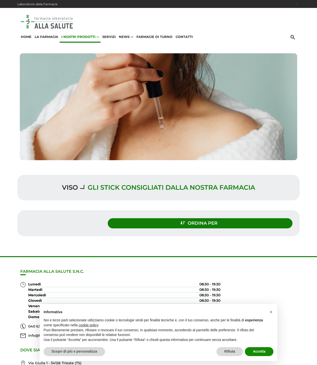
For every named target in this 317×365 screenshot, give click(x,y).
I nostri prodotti (276, 281)
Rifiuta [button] (229, 351)
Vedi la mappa (136, 295)
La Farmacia (44, 41)
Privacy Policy (282, 354)
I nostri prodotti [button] (78, 41)
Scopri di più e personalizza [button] (74, 351)
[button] (271, 312)
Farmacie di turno (153, 41)
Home (24, 41)
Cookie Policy (285, 359)
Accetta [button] (259, 351)
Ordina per (256, 220)
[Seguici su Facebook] (297, 3)
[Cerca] (294, 41)
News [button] (124, 41)
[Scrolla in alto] (305, 339)
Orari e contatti (278, 297)
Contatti (182, 41)
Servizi (107, 41)
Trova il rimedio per (273, 289)
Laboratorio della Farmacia (37, 4)
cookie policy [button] (88, 325)
